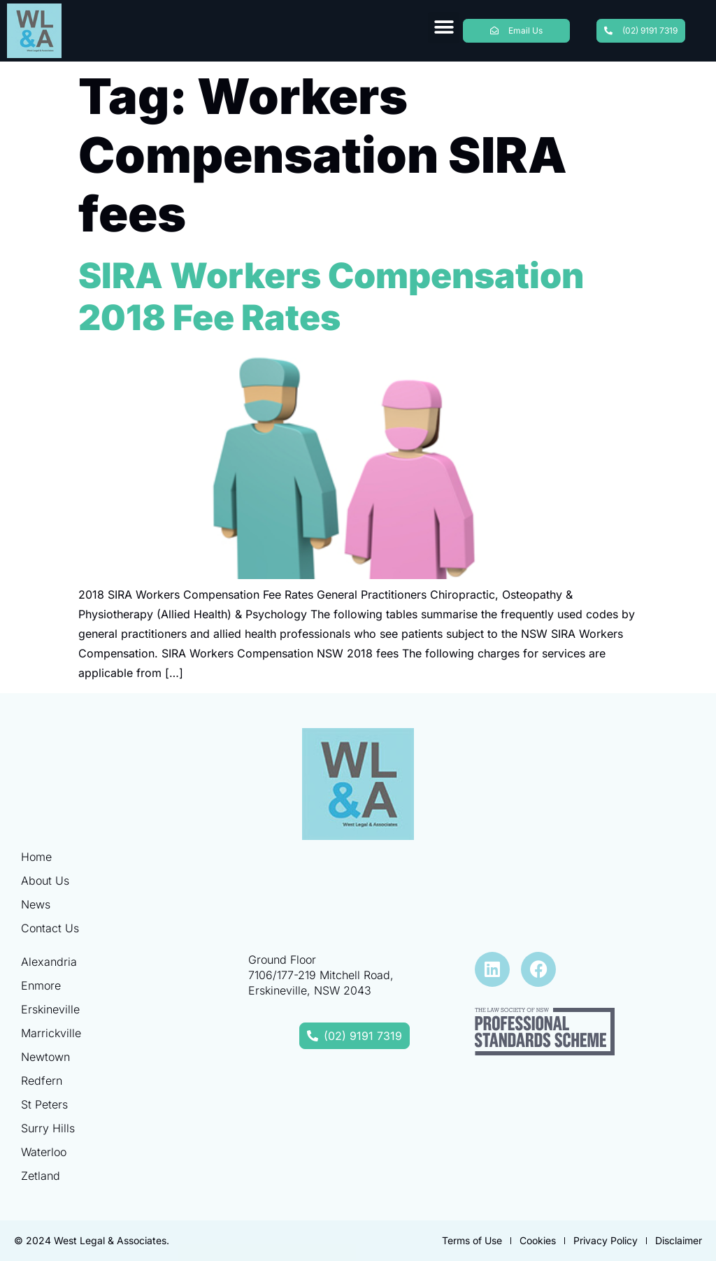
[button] (443, 27)
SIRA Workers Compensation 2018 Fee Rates (331, 297)
